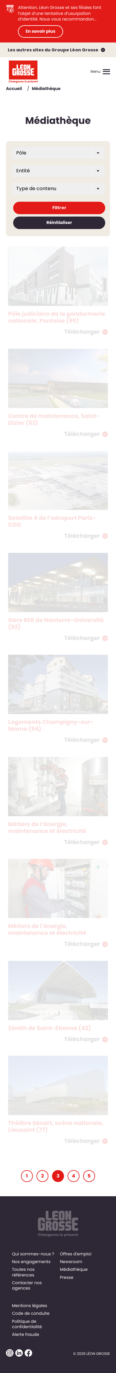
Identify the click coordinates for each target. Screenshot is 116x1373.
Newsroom (71, 1262)
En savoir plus (40, 31)
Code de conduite (31, 1313)
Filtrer (59, 208)
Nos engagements (31, 1262)
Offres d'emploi (75, 1254)
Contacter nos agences (27, 1285)
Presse (66, 1277)
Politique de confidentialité (27, 1324)
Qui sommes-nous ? (33, 1254)
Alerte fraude (25, 1334)
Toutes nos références (23, 1272)
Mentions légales (29, 1306)
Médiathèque (74, 1269)
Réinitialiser (59, 222)
